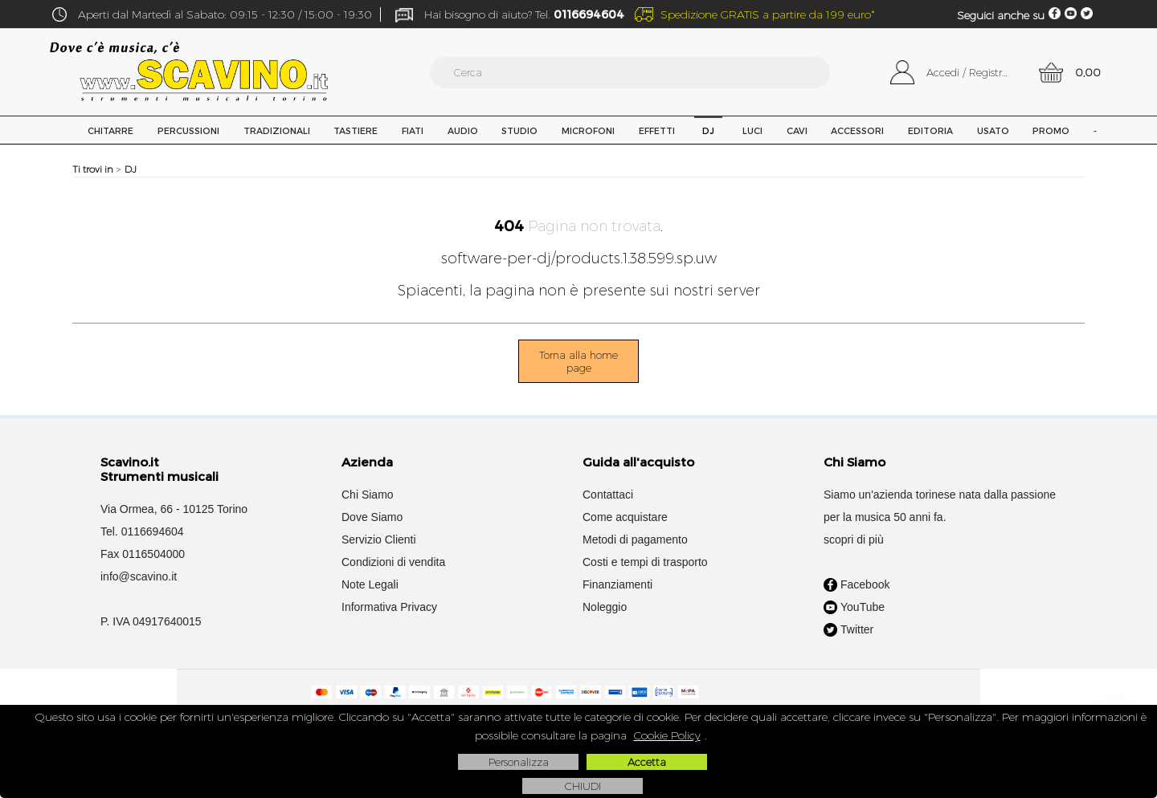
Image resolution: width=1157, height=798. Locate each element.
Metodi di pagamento (635, 539)
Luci (752, 130)
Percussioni (188, 130)
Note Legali (370, 584)
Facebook (856, 585)
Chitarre (110, 130)
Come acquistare (625, 517)
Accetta (647, 761)
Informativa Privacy (389, 607)
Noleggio (605, 607)
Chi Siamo (367, 494)
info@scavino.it (138, 576)
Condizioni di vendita (393, 562)
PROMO (1050, 130)
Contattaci (608, 494)
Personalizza (519, 761)
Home (60, 130)
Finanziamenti (617, 584)
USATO (993, 130)
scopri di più (854, 539)
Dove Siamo (372, 517)
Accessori (857, 130)
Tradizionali (276, 130)
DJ (708, 130)
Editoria (930, 130)
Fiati (412, 130)
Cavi (797, 130)
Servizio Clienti (378, 539)
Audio (463, 130)
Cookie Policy (667, 735)
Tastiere (355, 130)
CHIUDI (583, 786)
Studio (519, 130)
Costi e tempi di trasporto (645, 562)
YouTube (854, 608)
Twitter (848, 630)
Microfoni (588, 130)
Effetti (657, 130)
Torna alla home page (578, 361)
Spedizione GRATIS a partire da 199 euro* (767, 14)
